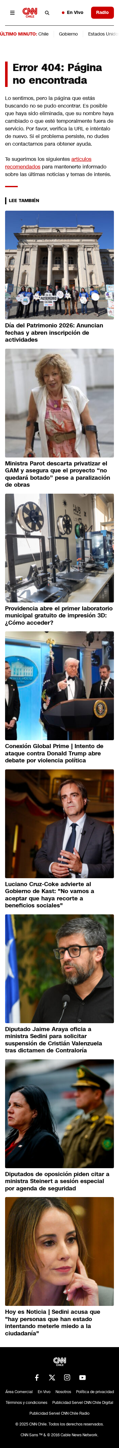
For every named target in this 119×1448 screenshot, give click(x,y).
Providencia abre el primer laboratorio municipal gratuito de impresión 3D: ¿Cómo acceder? (59, 615)
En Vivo (72, 12)
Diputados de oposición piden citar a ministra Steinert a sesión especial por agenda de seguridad (57, 1181)
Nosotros (63, 1391)
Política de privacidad (95, 1391)
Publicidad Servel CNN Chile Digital (82, 1402)
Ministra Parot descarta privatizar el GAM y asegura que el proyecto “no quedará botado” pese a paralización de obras (57, 474)
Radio (102, 12)
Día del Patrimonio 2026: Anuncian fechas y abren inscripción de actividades (54, 332)
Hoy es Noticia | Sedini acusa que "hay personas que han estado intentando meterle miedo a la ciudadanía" (52, 1323)
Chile (43, 34)
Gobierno (68, 34)
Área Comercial (19, 1391)
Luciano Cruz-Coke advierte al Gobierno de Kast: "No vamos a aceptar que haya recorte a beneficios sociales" (49, 895)
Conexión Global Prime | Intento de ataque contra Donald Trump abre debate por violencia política (54, 753)
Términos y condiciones (26, 1402)
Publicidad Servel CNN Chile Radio (59, 1413)
